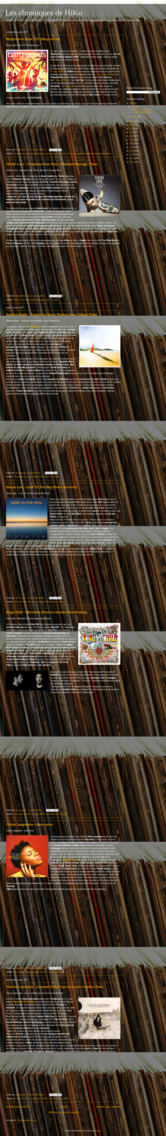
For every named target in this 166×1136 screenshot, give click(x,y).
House (76, 154)
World (56, 477)
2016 (131, 151)
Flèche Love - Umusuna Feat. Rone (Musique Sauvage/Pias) (51, 164)
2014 (131, 158)
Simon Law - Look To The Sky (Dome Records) (41, 487)
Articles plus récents (18, 1106)
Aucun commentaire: (36, 150)
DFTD (69, 154)
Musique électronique (89, 154)
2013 (131, 162)
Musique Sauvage (36, 300)
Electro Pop (29, 814)
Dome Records (20, 602)
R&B (56, 300)
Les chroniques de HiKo (43, 12)
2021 (131, 132)
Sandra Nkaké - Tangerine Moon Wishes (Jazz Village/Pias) (51, 315)
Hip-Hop (24, 300)
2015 (131, 154)
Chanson (18, 477)
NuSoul (40, 602)
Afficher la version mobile (63, 1112)
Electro (17, 300)
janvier (135, 117)
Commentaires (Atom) (27, 1120)
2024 (131, 121)
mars (134, 106)
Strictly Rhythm (105, 154)
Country (32, 1098)
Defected (62, 154)
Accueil (63, 1106)
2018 (131, 143)
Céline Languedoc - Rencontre (29, 824)
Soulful (60, 602)
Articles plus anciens (108, 1106)
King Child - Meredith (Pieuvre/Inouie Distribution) (46, 612)
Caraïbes (34, 972)
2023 (131, 125)
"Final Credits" (57, 71)
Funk (34, 602)
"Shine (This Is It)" (63, 80)
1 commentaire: (34, 473)
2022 (131, 129)
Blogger (97, 1131)
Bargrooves (19, 154)
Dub (29, 602)
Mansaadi (34, 327)
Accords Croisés (21, 1098)
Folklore (44, 1098)
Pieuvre (59, 814)
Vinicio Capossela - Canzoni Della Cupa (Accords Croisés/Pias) (54, 987)
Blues (27, 972)
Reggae (52, 602)
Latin (51, 1098)
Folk (38, 1098)
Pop (51, 300)
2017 (131, 147)
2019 (131, 140)
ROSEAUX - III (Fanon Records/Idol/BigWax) (141, 111)
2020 (131, 136)
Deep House (52, 154)
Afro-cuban (19, 972)
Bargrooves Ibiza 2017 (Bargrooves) (33, 39)
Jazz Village (33, 477)
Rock (46, 477)
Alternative (18, 814)
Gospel (51, 972)
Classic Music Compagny (35, 154)
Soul (51, 477)
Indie (37, 814)
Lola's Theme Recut (105, 74)
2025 (131, 103)
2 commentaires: (35, 810)
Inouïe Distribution (47, 814)
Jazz (25, 477)
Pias (47, 300)
